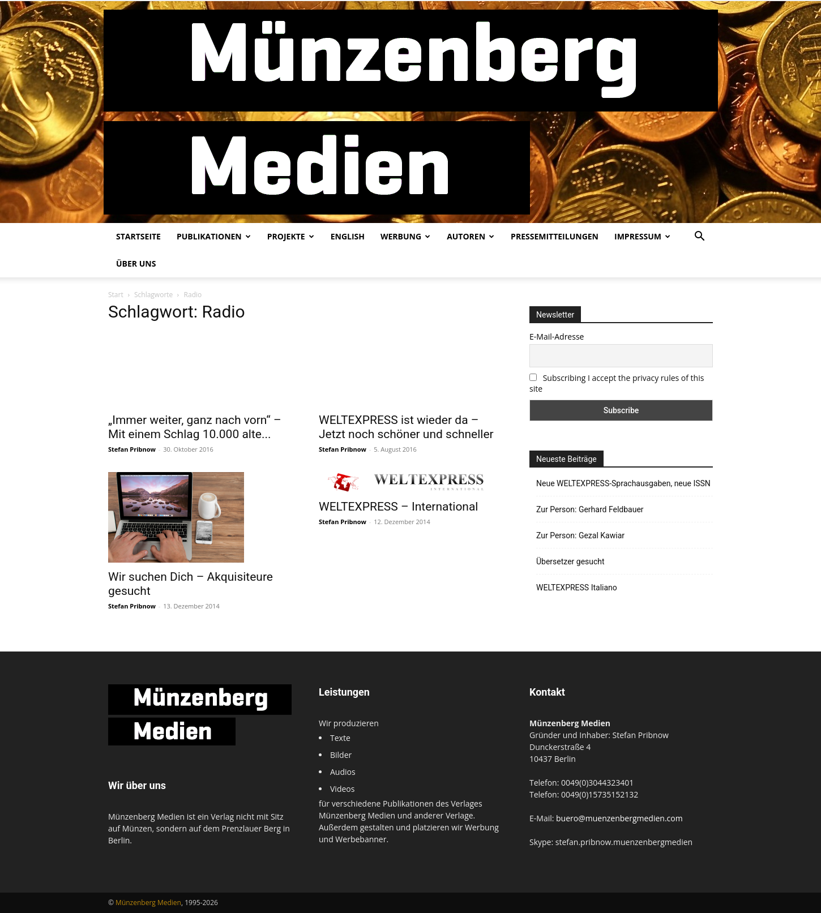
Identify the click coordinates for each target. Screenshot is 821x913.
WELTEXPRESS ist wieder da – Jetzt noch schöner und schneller (406, 427)
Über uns (136, 263)
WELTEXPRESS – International (398, 506)
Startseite (138, 236)
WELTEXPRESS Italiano (576, 587)
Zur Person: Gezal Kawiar (580, 535)
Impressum (642, 236)
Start (115, 294)
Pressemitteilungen (554, 236)
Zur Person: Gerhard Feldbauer (590, 509)
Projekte (290, 236)
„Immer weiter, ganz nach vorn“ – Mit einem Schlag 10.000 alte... (194, 427)
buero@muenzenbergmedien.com (619, 818)
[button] (699, 237)
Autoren (470, 236)
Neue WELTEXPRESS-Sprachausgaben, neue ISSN (623, 483)
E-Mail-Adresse (556, 336)
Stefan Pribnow (132, 449)
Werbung (405, 236)
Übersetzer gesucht (570, 561)
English (348, 236)
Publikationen (214, 236)
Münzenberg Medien (148, 902)
